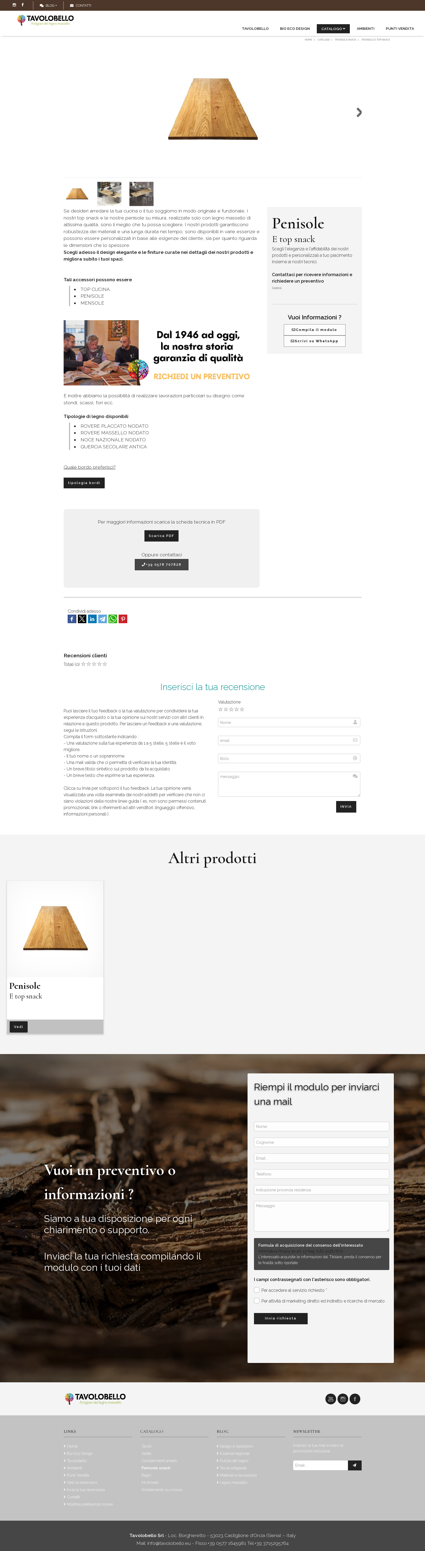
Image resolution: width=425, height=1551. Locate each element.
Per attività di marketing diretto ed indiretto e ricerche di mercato (319, 1301)
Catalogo (333, 29)
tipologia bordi (84, 483)
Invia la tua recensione (86, 1489)
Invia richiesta (280, 1318)
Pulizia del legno (234, 1460)
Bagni (146, 1475)
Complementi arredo (159, 1460)
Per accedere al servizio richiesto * (290, 1290)
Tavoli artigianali (233, 1468)
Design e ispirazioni (236, 1446)
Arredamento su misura (161, 1489)
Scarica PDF (161, 536)
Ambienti (366, 28)
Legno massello (233, 1482)
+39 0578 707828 (161, 564)
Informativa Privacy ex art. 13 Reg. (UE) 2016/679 (300, 1251)
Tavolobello (255, 28)
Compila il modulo (314, 330)
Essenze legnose (234, 1453)
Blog (47, 5)
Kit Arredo (150, 1482)
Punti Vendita (400, 28)
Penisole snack (155, 1468)
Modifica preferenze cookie (90, 1504)
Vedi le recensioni (82, 1482)
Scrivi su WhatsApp (315, 341)
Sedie (146, 1453)
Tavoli (146, 1446)
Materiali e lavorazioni (238, 1475)
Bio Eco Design (295, 28)
